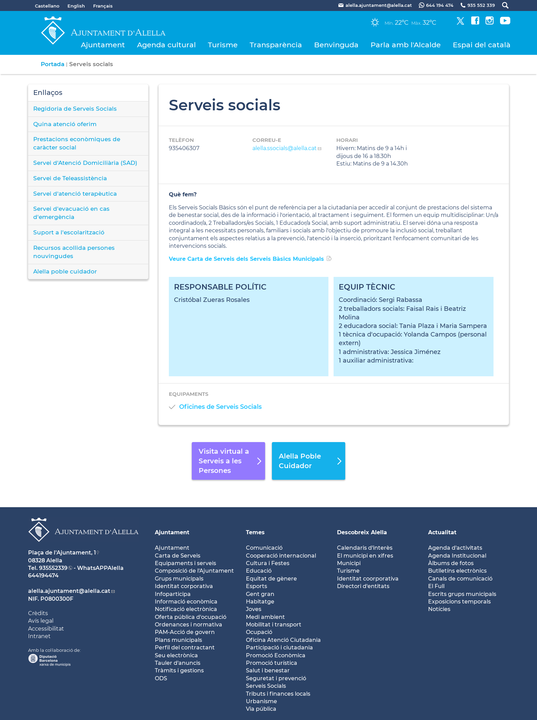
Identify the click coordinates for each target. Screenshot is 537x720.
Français (103, 6)
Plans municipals (178, 640)
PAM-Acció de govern (185, 632)
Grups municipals (179, 578)
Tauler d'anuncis (177, 663)
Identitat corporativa (184, 586)
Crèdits (38, 613)
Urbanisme (261, 701)
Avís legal (40, 621)
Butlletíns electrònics (457, 571)
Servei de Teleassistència (70, 178)
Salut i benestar (268, 670)
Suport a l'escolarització (68, 232)
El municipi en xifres (365, 555)
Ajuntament (103, 44)
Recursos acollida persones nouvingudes (74, 251)
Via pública (261, 709)
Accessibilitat (46, 628)
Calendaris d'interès (364, 548)
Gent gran (260, 594)
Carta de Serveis (177, 555)
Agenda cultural (166, 44)
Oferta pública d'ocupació (190, 617)
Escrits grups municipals (462, 594)
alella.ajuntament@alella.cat (69, 591)
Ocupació (259, 632)
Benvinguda (336, 44)
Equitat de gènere (271, 578)
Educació (259, 571)
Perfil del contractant (185, 647)
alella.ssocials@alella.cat (284, 148)
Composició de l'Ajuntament (194, 571)
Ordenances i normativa (188, 624)
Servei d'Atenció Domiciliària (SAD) (85, 162)
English (76, 6)
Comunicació (264, 548)
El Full (436, 586)
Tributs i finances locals (278, 694)
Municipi (349, 563)
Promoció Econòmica (275, 655)
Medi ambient (265, 617)
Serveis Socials (266, 686)
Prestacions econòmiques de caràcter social (76, 143)
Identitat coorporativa (368, 578)
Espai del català (482, 44)
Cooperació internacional (281, 555)
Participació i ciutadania (279, 647)
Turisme (223, 44)
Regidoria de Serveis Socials (75, 108)
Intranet (39, 636)
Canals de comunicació (460, 578)
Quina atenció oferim (65, 124)
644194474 (43, 575)
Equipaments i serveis (185, 563)
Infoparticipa (173, 594)
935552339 (53, 568)
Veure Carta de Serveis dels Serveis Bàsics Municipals (246, 259)
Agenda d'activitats (455, 548)
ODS (161, 678)
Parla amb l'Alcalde (406, 44)
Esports (256, 586)
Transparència (276, 44)
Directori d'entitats (363, 586)
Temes (255, 532)
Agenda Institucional (457, 555)
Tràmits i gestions (179, 670)
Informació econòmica (186, 601)
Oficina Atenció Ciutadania (283, 640)
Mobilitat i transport (273, 624)
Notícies (439, 609)
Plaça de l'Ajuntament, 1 (62, 552)
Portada (52, 64)
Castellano (47, 6)
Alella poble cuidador (65, 271)
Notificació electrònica (186, 609)
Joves (253, 609)
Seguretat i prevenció (276, 678)
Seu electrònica (176, 655)
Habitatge (260, 601)
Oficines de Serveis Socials (220, 407)
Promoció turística (271, 663)
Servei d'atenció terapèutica (75, 193)
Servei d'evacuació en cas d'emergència (71, 212)
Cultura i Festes (267, 563)
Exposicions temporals (459, 601)
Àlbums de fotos (451, 563)
